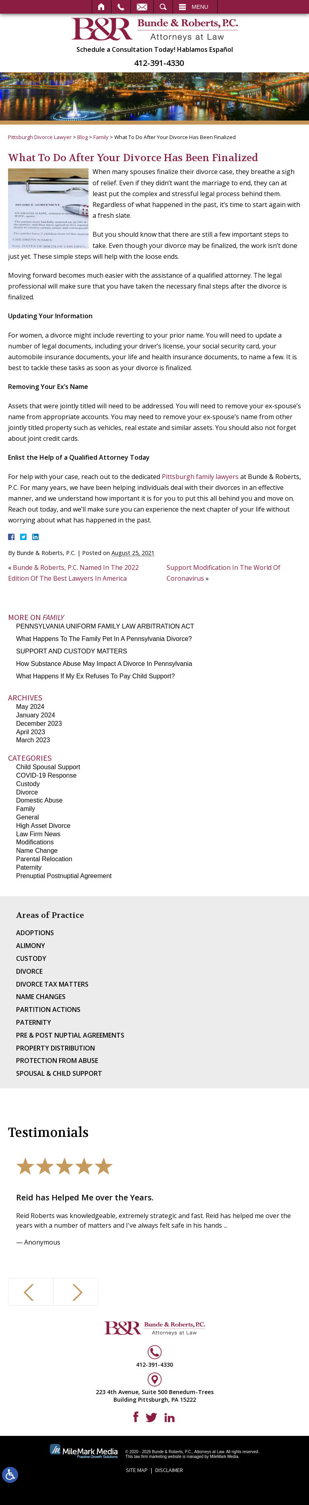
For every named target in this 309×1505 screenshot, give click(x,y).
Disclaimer (169, 1470)
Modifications (35, 842)
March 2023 (33, 740)
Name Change (37, 850)
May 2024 (30, 706)
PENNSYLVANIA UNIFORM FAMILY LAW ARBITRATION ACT (105, 626)
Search (163, 7)
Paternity (28, 867)
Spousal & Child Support (59, 1073)
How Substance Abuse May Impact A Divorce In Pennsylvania (104, 663)
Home (101, 7)
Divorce (27, 792)
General (27, 817)
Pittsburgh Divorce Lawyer (40, 137)
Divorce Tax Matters (52, 984)
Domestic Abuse (39, 800)
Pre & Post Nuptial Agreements (70, 1035)
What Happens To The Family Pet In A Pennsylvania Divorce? (104, 638)
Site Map (137, 1470)
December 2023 (39, 723)
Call (120, 7)
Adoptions (35, 932)
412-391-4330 (159, 63)
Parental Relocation (44, 859)
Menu (200, 7)
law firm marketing (150, 1456)
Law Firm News (38, 834)
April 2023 (30, 732)
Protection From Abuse (57, 1060)
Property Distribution (55, 1048)
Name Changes (41, 996)
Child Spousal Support (48, 767)
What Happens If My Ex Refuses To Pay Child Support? (95, 676)
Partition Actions (48, 1009)
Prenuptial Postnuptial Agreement (63, 875)
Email (142, 7)
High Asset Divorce (43, 825)
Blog (82, 137)
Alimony (30, 945)
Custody (28, 783)
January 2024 (35, 715)
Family (101, 137)
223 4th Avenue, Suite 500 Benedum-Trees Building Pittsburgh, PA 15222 (155, 1395)
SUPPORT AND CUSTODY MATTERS (71, 651)
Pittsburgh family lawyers (200, 476)
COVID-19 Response (46, 775)
